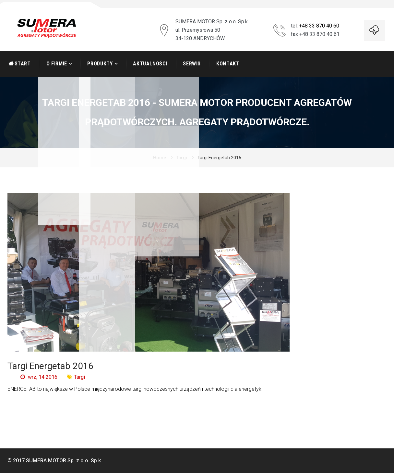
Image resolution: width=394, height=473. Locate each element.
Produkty (100, 64)
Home (159, 157)
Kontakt (227, 64)
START (23, 64)
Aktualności (150, 64)
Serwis (192, 64)
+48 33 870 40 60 (319, 26)
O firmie (56, 64)
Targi (181, 157)
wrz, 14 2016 (38, 377)
